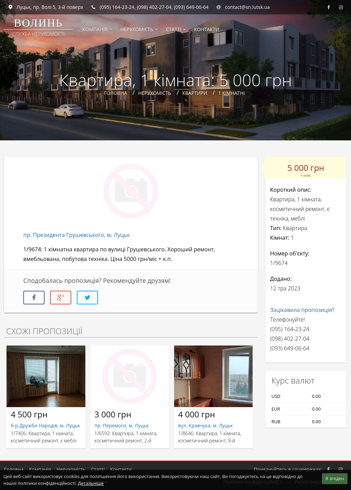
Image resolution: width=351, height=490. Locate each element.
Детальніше (91, 483)
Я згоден (334, 478)
